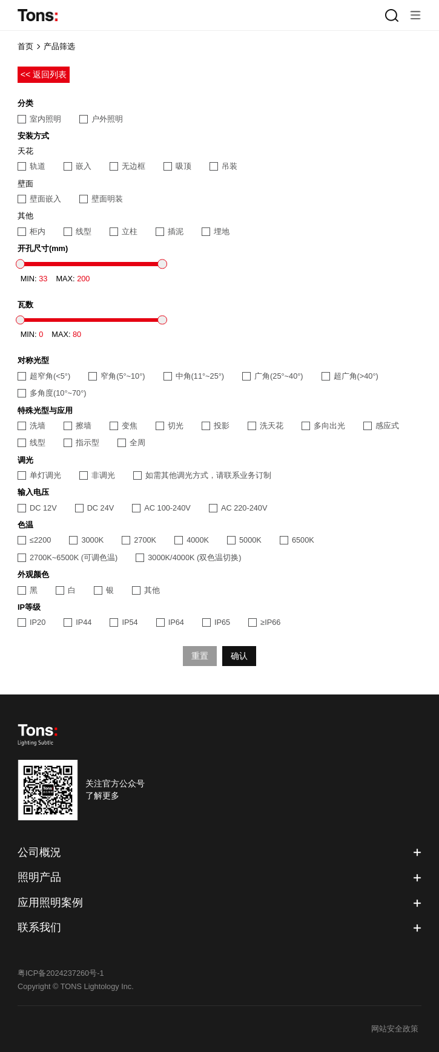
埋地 (215, 231)
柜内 (31, 231)
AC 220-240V (238, 507)
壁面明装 (101, 198)
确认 (239, 656)
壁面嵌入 (39, 198)
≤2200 (34, 539)
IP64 (170, 622)
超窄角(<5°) (44, 376)
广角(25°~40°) (272, 376)
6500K (297, 539)
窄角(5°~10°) (116, 376)
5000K (244, 539)
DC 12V (37, 507)
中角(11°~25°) (194, 376)
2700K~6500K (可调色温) (67, 557)
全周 (131, 442)
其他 (146, 590)
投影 (215, 425)
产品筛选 (59, 46)
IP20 (31, 622)
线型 (77, 231)
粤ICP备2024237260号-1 (61, 973)
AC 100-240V (161, 507)
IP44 (77, 622)
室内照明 (39, 118)
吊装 (223, 166)
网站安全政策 (394, 1028)
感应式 (381, 425)
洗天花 (265, 425)
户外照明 (101, 118)
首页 (25, 46)
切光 (169, 425)
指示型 (81, 442)
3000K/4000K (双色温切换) (188, 557)
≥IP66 (264, 622)
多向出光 (323, 425)
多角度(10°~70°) (52, 392)
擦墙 (77, 425)
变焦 (123, 425)
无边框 (127, 166)
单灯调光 (39, 475)
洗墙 (31, 425)
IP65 (216, 622)
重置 (199, 656)
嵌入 (77, 166)
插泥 (169, 231)
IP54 (123, 622)
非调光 (97, 475)
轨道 (31, 166)
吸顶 (177, 166)
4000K (191, 539)
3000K (86, 539)
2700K (139, 539)
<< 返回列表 (44, 74)
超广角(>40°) (350, 376)
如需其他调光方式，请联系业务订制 (202, 475)
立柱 (123, 231)
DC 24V (94, 507)
